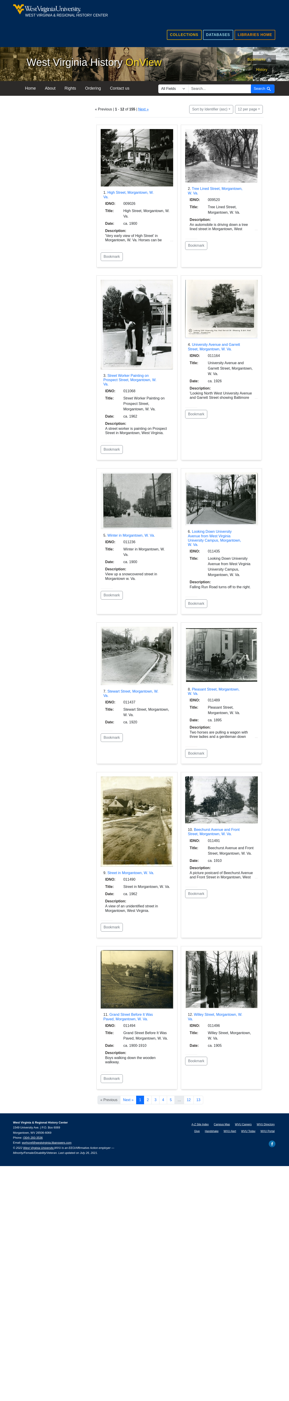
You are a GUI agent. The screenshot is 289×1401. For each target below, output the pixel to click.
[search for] (219, 88)
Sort (210, 109)
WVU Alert (230, 1131)
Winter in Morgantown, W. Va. (131, 535)
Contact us (122, 88)
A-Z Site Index (200, 1124)
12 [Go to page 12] (189, 1100)
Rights (73, 88)
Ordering (96, 88)
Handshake (212, 1131)
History (261, 70)
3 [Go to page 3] (155, 1100)
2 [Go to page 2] (148, 1100)
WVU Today (248, 1131)
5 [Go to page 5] (171, 1100)
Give (197, 1131)
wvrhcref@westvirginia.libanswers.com (47, 1142)
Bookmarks (259, 59)
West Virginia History (94, 62)
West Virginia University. (38, 1148)
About (53, 88)
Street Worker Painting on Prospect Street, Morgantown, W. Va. (129, 380)
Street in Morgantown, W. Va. (130, 873)
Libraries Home (255, 35)
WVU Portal (268, 1131)
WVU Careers (243, 1124)
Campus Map (222, 1124)
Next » (143, 109)
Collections (184, 35)
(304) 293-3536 (33, 1137)
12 (247, 108)
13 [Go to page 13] (198, 1100)
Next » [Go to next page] (128, 1100)
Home (33, 88)
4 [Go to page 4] (163, 1100)
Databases (218, 35)
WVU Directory (266, 1124)
